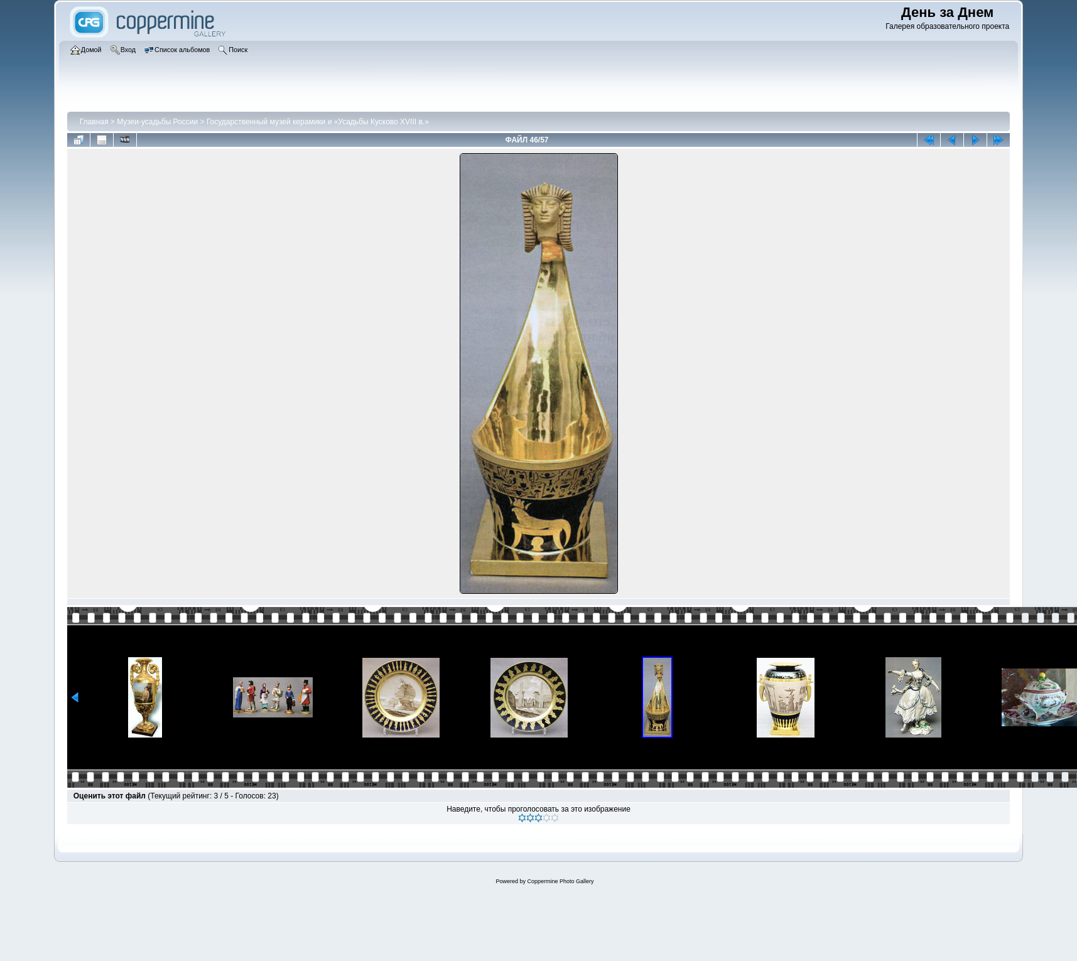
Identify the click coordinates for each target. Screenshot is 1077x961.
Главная (94, 121)
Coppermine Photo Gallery (560, 881)
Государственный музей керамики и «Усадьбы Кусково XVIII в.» (318, 121)
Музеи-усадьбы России (157, 121)
